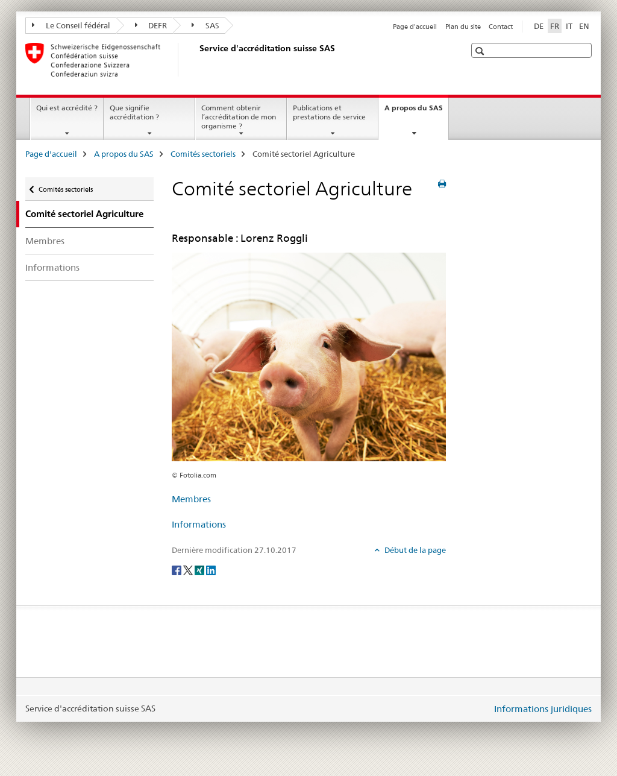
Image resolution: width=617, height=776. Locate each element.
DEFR (151, 25)
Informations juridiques (543, 708)
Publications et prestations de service (329, 112)
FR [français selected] (554, 26)
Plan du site (463, 26)
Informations (52, 267)
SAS (205, 25)
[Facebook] (177, 570)
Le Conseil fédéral (71, 25)
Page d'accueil (415, 26)
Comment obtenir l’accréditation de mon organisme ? (238, 116)
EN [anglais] (584, 26)
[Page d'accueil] (197, 60)
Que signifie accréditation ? (134, 112)
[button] (481, 50)
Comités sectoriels (203, 154)
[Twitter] (189, 570)
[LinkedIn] (211, 570)
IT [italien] (569, 26)
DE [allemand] (538, 26)
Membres (44, 241)
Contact (501, 26)
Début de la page (414, 550)
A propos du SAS (416, 112)
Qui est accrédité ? (67, 107)
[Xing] (200, 570)
